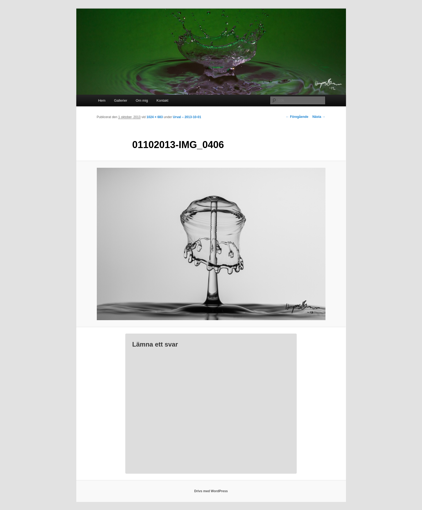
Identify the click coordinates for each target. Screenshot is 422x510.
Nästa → (318, 117)
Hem (101, 100)
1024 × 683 (154, 117)
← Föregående (297, 117)
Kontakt (162, 100)
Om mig (142, 100)
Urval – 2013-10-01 (187, 117)
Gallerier (120, 100)
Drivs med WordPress (211, 491)
